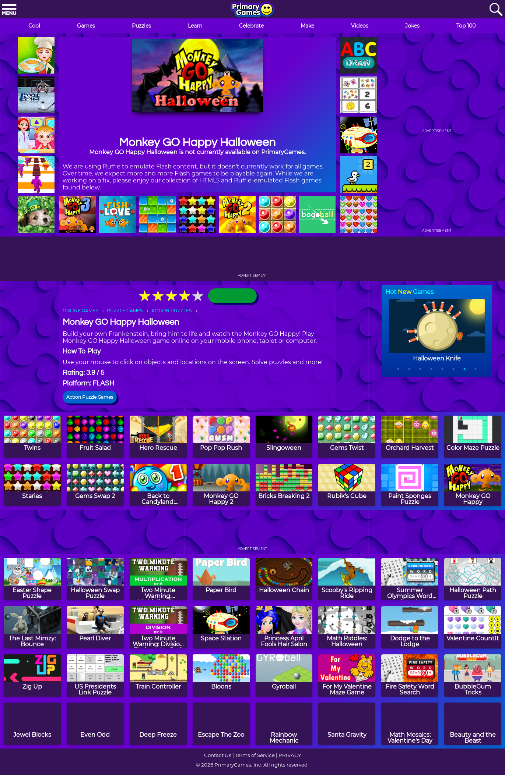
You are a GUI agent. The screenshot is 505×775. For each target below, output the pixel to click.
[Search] (496, 9)
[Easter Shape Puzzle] (32, 579)
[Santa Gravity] (346, 724)
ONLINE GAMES (80, 310)
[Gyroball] (284, 675)
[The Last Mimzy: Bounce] (32, 627)
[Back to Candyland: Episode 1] (158, 485)
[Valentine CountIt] (472, 627)
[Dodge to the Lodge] (409, 627)
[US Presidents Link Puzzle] (95, 675)
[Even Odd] (95, 724)
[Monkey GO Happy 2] (221, 485)
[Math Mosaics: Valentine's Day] (409, 724)
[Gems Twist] (346, 437)
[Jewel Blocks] (32, 724)
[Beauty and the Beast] (472, 724)
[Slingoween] (284, 437)
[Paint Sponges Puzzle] (409, 485)
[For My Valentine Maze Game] (346, 675)
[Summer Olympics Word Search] (409, 579)
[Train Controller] (158, 675)
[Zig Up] (32, 675)
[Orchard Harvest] (409, 437)
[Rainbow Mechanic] (284, 724)
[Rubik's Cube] (346, 485)
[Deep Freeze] (158, 724)
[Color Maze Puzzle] (472, 437)
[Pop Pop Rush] (221, 437)
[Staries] (32, 485)
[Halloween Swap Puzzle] (95, 579)
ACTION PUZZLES (171, 310)
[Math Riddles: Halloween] (346, 627)
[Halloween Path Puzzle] (472, 579)
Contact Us (217, 755)
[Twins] (32, 437)
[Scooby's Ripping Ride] (346, 579)
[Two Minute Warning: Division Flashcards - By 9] (158, 627)
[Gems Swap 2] (95, 485)
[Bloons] (221, 675)
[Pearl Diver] (95, 627)
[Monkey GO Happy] (472, 485)
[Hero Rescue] (158, 437)
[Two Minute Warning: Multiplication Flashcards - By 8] (158, 579)
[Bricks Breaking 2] (284, 485)
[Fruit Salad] (95, 437)
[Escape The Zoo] (221, 724)
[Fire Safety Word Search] (409, 675)
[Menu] (9, 9)
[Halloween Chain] (284, 579)
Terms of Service (255, 755)
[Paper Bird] (221, 579)
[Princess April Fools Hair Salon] (284, 627)
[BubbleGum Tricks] (472, 675)
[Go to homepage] (252, 9)
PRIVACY (289, 755)
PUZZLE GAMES (125, 310)
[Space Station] (221, 627)
